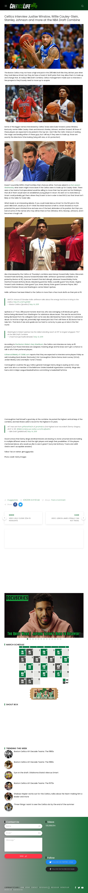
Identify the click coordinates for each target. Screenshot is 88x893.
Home (22, 887)
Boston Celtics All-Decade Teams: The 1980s (34, 751)
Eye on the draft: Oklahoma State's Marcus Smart (36, 772)
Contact (34, 887)
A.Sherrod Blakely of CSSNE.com (17, 354)
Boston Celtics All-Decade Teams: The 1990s (34, 762)
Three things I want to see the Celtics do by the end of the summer (44, 804)
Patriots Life (64, 887)
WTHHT (27, 887)
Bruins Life (8, 890)
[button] (15, 504)
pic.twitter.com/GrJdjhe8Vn (39, 429)
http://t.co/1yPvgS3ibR (21, 302)
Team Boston (18, 890)
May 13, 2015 (38, 337)
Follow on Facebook (63, 869)
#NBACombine (22, 429)
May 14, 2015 (34, 304)
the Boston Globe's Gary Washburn (29, 344)
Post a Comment (58, 500)
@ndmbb (39, 426)
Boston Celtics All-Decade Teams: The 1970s (34, 783)
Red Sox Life (55, 887)
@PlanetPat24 (27, 426)
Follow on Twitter (62, 862)
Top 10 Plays (43, 887)
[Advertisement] (44, 479)
